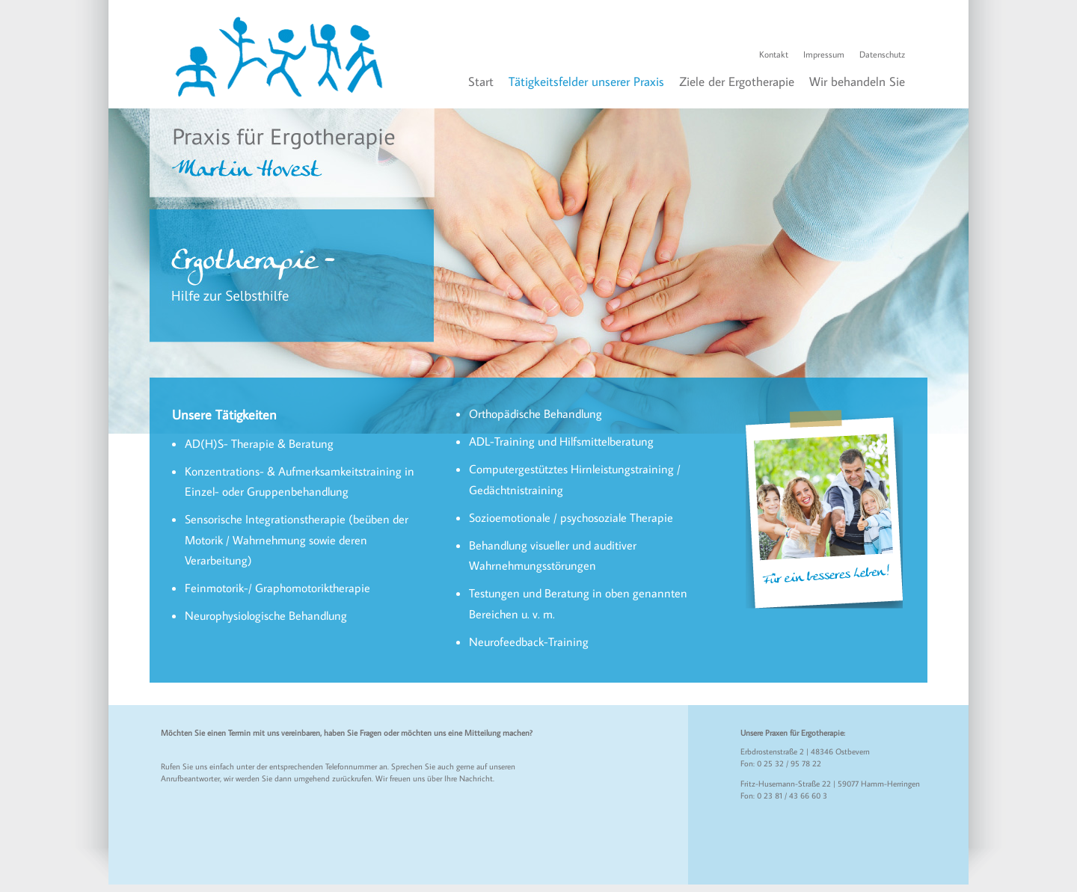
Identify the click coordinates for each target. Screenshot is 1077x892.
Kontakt (773, 54)
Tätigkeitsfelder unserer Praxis (586, 81)
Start (481, 81)
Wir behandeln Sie (857, 81)
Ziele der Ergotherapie (736, 81)
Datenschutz (882, 54)
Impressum (823, 54)
